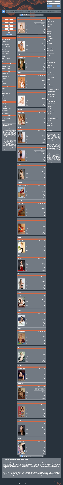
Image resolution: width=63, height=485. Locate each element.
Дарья (19, 347)
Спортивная (49, 115)
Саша (19, 164)
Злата (19, 292)
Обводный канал (50, 77)
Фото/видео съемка (6, 118)
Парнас (19, 423)
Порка (3, 95)
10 (40, 14)
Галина (20, 109)
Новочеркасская (50, 75)
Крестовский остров (51, 53)
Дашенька (20, 17)
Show (7, 34)
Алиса (19, 237)
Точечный (4, 81)
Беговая (48, 26)
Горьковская (49, 36)
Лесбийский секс (5, 44)
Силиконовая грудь (6, 121)
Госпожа (4, 90)
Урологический (5, 80)
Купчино (48, 55)
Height (9, 24)
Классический (5, 73)
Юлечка (20, 219)
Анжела (20, 182)
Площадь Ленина (50, 92)
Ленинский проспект (22, 75)
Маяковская (49, 65)
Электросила (49, 130)
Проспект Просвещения (52, 104)
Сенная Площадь (50, 111)
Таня (19, 36)
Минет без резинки (6, 49)
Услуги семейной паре (6, 46)
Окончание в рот (5, 61)
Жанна (19, 438)
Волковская (49, 33)
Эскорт (3, 120)
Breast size (9, 27)
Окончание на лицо (6, 60)
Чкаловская (20, 258)
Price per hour (9, 21)
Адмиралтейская (50, 21)
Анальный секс (5, 41)
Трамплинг (4, 100)
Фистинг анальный (6, 111)
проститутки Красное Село (33, 464)
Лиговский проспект (51, 62)
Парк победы (20, 203)
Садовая (49, 110)
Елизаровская (50, 45)
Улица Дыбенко (21, 295)
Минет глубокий (5, 51)
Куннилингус (4, 54)
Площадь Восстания (22, 57)
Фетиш (3, 98)
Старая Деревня (50, 116)
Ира (19, 255)
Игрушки (4, 56)
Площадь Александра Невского (53, 89)
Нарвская (49, 72)
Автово (19, 20)
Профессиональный (6, 74)
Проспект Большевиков (52, 101)
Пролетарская (50, 99)
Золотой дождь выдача (7, 106)
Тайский (4, 78)
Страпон (4, 103)
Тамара (20, 200)
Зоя (19, 91)
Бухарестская (50, 28)
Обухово (49, 79)
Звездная (49, 46)
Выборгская (49, 34)
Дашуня (20, 365)
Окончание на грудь (6, 58)
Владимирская (21, 130)
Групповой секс (5, 42)
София (20, 145)
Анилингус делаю (5, 105)
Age (9, 17)
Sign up (49, 5)
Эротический (4, 83)
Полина (20, 273)
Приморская (20, 386)
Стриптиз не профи (6, 66)
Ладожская (49, 57)
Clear (11, 34)
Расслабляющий (5, 76)
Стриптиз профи (5, 64)
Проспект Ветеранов (51, 103)
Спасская (49, 113)
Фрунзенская (49, 123)
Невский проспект (21, 148)
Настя (19, 72)
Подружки (20, 383)
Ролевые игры (5, 116)
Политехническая (50, 96)
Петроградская (50, 86)
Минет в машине (5, 53)
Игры (3, 91)
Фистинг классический (6, 113)
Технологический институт (52, 118)
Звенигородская (21, 167)
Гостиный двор (50, 38)
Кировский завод (50, 50)
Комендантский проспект (23, 185)
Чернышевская (21, 441)
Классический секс (6, 39)
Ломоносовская (21, 39)
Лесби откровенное (6, 68)
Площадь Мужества (51, 94)
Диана (19, 310)
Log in (58, 5)
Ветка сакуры (5, 85)
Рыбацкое (20, 93)
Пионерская (49, 87)
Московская (49, 69)
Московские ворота (51, 70)
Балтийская (20, 313)
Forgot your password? (51, 8)
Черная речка (50, 125)
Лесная (48, 60)
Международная (50, 67)
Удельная (49, 120)
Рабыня (3, 96)
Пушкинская (20, 276)
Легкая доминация (6, 93)
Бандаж (3, 88)
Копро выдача (5, 110)
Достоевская (49, 43)
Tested (9, 30)
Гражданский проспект (51, 40)
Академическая (21, 112)
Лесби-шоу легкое (6, 70)
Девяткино (49, 41)
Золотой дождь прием (6, 108)
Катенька (20, 401)
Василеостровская (51, 29)
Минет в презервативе (6, 48)
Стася (19, 420)
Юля (19, 54)
